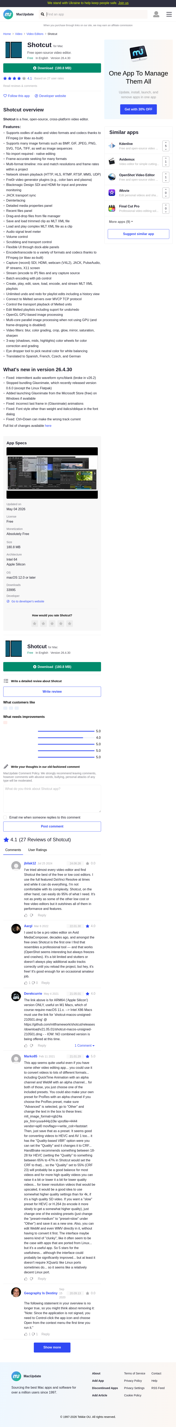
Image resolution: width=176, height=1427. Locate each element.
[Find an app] (42, 14)
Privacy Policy (133, 1381)
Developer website (50, 96)
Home (7, 34)
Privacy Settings (134, 1388)
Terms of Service (134, 1373)
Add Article (99, 1395)
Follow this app (16, 96)
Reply (42, 915)
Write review (52, 691)
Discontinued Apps (105, 1388)
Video (18, 34)
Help (154, 1381)
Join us (123, 3)
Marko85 (30, 1056)
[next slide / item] (95, 472)
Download (52, 68)
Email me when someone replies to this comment (44, 817)
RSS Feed (158, 1388)
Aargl (28, 926)
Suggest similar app (138, 234)
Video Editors (34, 34)
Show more (52, 1347)
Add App (98, 1381)
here (48, 426)
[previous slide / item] (9, 472)
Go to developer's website (25, 601)
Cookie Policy (132, 1395)
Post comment (52, 826)
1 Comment (85, 1045)
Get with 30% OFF (138, 109)
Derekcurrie (33, 993)
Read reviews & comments (20, 86)
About (96, 1373)
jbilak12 (30, 863)
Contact (156, 1373)
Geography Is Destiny (41, 1293)
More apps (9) (119, 222)
